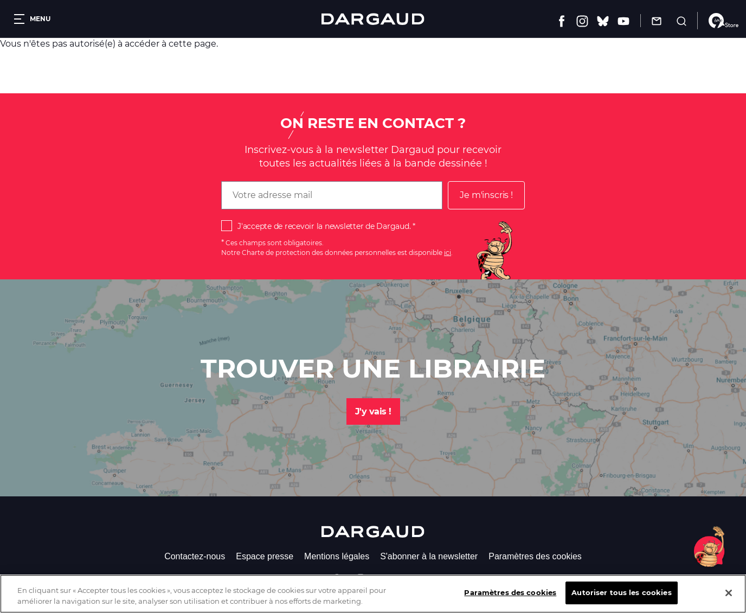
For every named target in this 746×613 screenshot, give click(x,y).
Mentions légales (336, 556)
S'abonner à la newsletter (429, 556)
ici (447, 252)
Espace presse (264, 556)
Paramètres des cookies (535, 556)
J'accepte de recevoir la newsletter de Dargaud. (323, 226)
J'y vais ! (373, 411)
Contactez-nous (194, 556)
